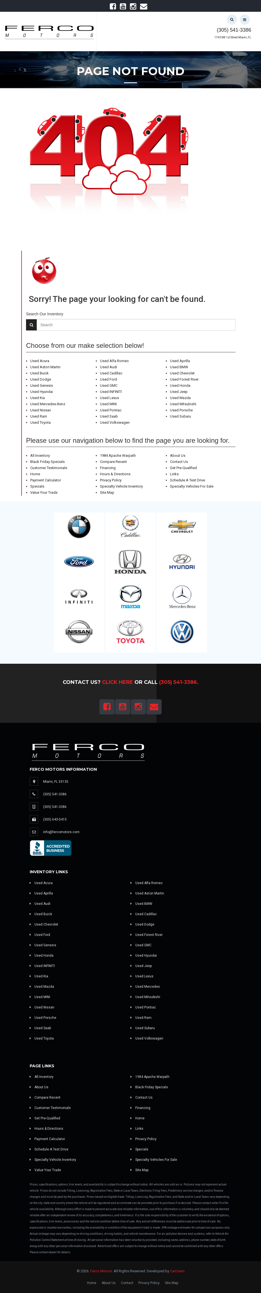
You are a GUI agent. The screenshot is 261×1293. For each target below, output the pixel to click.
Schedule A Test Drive (187, 480)
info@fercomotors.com (61, 832)
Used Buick (39, 373)
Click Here (117, 682)
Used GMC (108, 385)
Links (174, 474)
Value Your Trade (43, 492)
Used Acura (39, 361)
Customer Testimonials (48, 468)
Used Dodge (40, 379)
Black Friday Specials (47, 462)
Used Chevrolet (182, 373)
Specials (37, 486)
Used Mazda (180, 398)
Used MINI (108, 404)
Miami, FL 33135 (55, 782)
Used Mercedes (145, 987)
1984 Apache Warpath (118, 455)
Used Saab (109, 416)
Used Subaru (180, 416)
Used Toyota (40, 422)
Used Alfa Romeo (114, 361)
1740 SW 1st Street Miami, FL (232, 37)
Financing (108, 468)
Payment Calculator (45, 480)
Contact (127, 1283)
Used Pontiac (111, 410)
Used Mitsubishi (183, 404)
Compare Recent (113, 462)
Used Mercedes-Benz (47, 404)
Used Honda (180, 385)
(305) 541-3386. (179, 682)
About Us (177, 455)
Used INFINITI (111, 392)
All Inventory (40, 455)
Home (35, 474)
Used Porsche (181, 410)
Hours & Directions (115, 474)
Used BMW (179, 367)
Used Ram (38, 416)
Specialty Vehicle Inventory (121, 486)
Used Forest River (184, 379)
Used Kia (37, 398)
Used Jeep (179, 392)
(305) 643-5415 (55, 819)
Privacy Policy (111, 480)
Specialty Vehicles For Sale (191, 486)
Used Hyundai (41, 392)
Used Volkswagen (115, 422)
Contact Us (179, 462)
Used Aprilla (180, 361)
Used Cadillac (111, 373)
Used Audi (108, 367)
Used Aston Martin (45, 367)
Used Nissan (40, 410)
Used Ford (108, 379)
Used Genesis (41, 385)
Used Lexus (109, 398)
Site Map (107, 492)
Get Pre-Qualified (183, 468)
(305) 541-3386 (234, 30)
